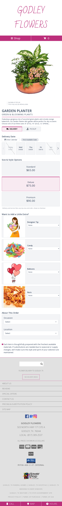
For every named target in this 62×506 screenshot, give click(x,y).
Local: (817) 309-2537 (31, 435)
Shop (15, 38)
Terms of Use (48, 497)
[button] (31, 461)
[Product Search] (31, 363)
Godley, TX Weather (18, 493)
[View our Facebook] (27, 417)
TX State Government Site (40, 493)
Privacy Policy (14, 497)
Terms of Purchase (31, 497)
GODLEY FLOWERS (31, 17)
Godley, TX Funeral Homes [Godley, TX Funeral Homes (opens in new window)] (14, 485)
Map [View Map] (31, 503)
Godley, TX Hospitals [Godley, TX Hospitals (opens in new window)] (38, 485)
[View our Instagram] (35, 417)
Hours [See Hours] (51, 503)
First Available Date (30, 140)
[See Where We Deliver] (31, 377)
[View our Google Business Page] (31, 417)
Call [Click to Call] (10, 503)
